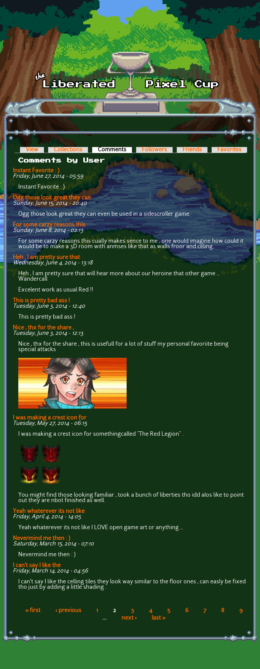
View (32, 150)
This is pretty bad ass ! (41, 301)
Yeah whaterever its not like (49, 511)
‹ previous (68, 610)
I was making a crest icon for (49, 418)
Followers (154, 150)
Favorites (229, 150)
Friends (192, 150)
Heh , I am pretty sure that (46, 257)
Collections (68, 150)
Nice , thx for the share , (43, 328)
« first (33, 610)
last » (159, 618)
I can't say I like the (37, 565)
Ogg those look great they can (52, 198)
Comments (115, 150)
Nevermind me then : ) (42, 538)
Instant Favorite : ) (36, 171)
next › (129, 618)
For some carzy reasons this (49, 225)
